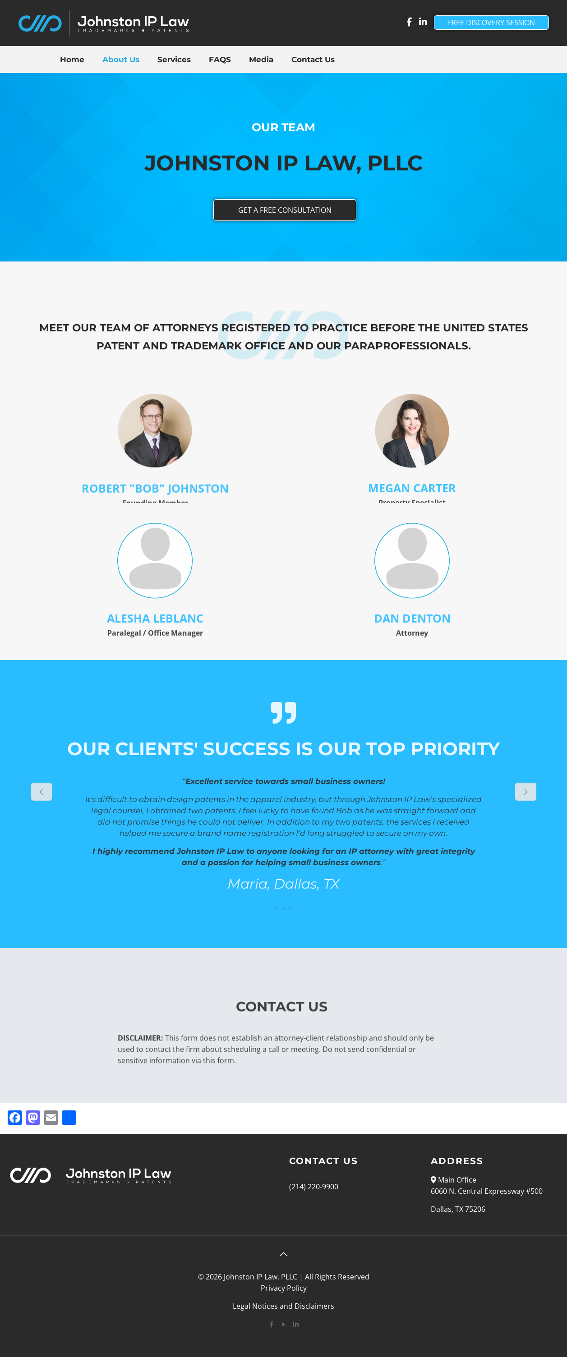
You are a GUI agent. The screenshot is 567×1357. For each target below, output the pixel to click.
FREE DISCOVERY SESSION (491, 23)
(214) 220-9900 (313, 1187)
